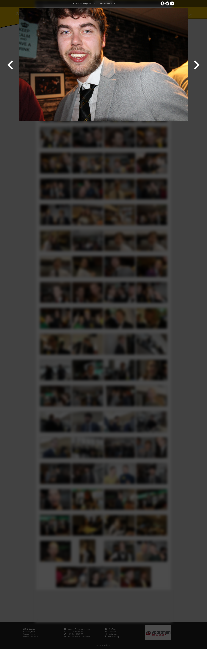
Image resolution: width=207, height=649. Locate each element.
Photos (76, 3)
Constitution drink (107, 3)
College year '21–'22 (89, 3)
